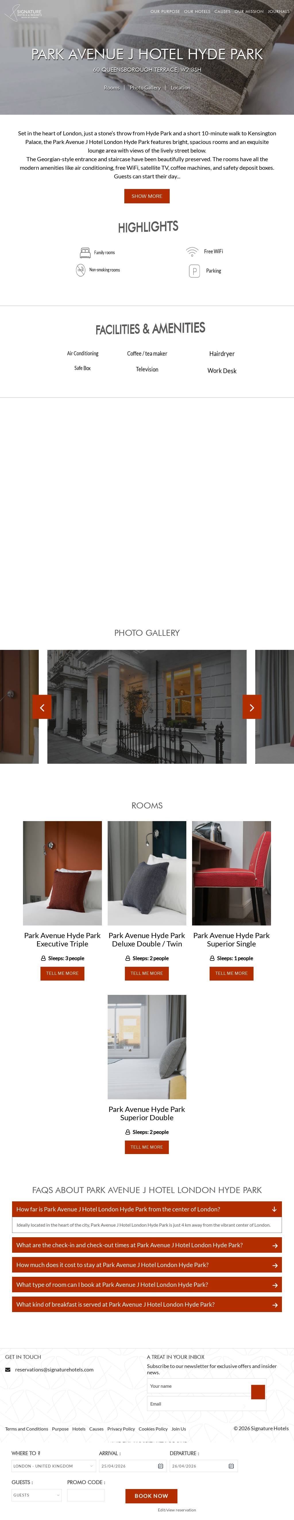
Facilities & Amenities (149, 328)
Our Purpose (165, 11)
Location (180, 87)
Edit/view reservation (177, 1509)
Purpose (60, 1428)
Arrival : (110, 1453)
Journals (279, 11)
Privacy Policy (121, 1428)
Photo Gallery (145, 87)
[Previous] (41, 707)
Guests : (22, 1482)
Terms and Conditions (26, 1428)
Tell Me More (62, 973)
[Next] (252, 707)
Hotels (79, 1428)
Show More (147, 196)
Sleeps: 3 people (66, 958)
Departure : (184, 1453)
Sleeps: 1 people (235, 958)
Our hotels (197, 11)
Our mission (249, 11)
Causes (222, 11)
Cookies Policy (153, 1428)
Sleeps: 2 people (151, 958)
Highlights (147, 226)
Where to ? (25, 1453)
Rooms (112, 87)
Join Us (178, 1428)
